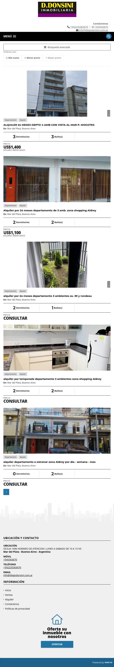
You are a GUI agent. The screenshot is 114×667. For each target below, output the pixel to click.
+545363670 (101, 26)
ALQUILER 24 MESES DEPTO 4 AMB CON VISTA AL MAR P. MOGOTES (48, 124)
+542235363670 (79, 26)
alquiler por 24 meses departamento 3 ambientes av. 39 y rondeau (47, 296)
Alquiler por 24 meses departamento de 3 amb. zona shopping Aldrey (49, 210)
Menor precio (33, 58)
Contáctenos (12, 604)
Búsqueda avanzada (57, 47)
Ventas (9, 594)
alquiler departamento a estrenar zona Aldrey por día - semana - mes (49, 462)
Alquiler (9, 599)
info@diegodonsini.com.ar (18, 575)
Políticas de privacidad (17, 608)
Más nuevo (13, 58)
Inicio (8, 590)
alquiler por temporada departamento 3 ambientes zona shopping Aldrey (52, 379)
